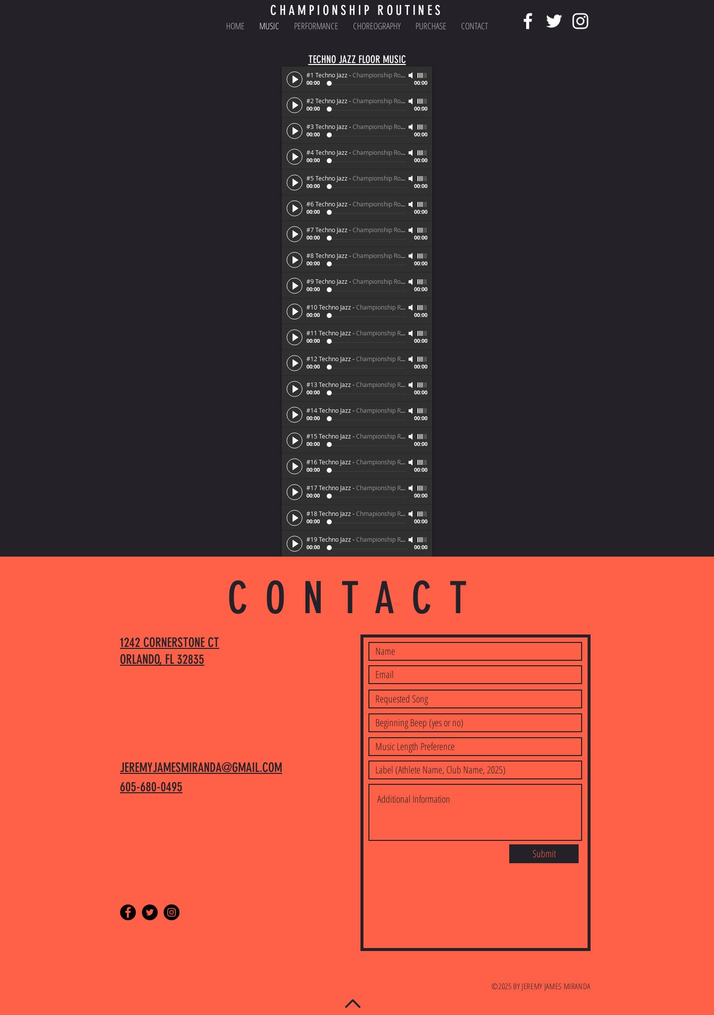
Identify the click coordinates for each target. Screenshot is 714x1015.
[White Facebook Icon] (527, 21)
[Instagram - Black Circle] (171, 912)
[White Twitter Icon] (554, 21)
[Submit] (544, 853)
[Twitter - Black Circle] (150, 912)
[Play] (294, 79)
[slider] (422, 75)
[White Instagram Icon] (580, 21)
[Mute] (411, 75)
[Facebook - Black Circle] (128, 912)
